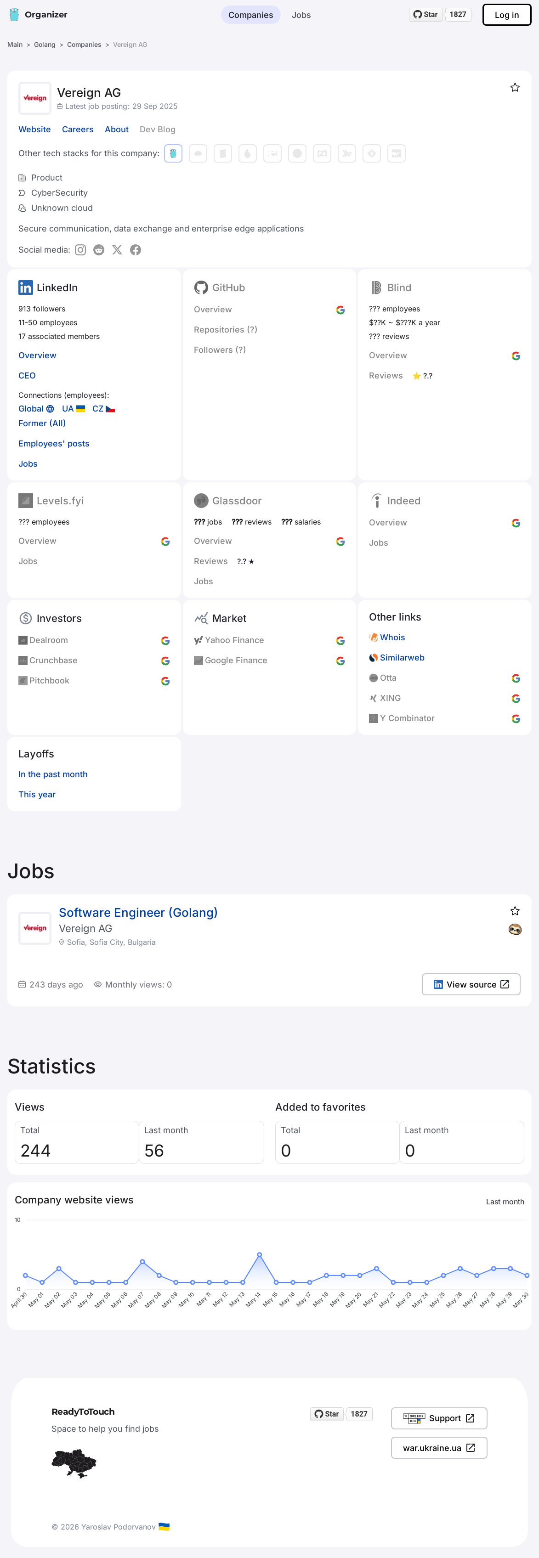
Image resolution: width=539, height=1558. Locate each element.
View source (471, 984)
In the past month (53, 774)
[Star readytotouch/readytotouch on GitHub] (426, 15)
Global (31, 408)
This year (37, 794)
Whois (392, 637)
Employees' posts (54, 443)
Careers (78, 129)
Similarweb (402, 657)
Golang (45, 44)
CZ (98, 408)
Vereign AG (85, 928)
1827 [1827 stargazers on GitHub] (457, 14)
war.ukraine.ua (439, 1447)
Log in (507, 15)
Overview (37, 355)
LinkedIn (57, 288)
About (117, 129)
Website (34, 129)
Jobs (301, 15)
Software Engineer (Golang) (138, 912)
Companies (250, 15)
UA (68, 408)
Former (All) (42, 423)
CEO (27, 375)
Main (15, 44)
